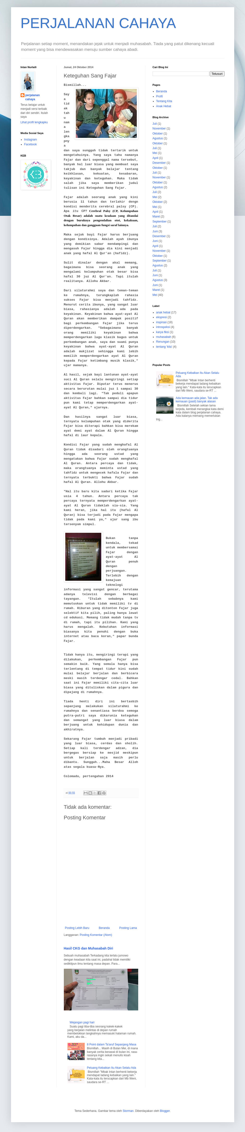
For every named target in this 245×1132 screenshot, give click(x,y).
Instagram (30, 139)
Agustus (158, 138)
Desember (159, 162)
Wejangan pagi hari (82, 1022)
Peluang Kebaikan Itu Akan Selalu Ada (111, 1067)
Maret (156, 216)
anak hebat (163, 312)
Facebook (30, 144)
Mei (155, 153)
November (159, 128)
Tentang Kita (164, 101)
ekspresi (161, 317)
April (155, 158)
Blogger (165, 1111)
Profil (159, 96)
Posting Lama (128, 928)
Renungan (162, 341)
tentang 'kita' (164, 346)
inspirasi (161, 322)
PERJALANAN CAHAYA (98, 23)
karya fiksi (162, 332)
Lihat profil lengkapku (34, 122)
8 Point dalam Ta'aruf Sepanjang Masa (111, 1044)
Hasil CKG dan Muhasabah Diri (88, 948)
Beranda (104, 928)
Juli (155, 123)
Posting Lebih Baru (77, 928)
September (160, 221)
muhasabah (163, 337)
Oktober (158, 133)
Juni (155, 231)
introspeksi (163, 327)
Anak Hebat (163, 106)
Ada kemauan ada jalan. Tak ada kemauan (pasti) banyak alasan (197, 399)
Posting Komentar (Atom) (96, 935)
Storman (128, 1111)
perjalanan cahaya (32, 97)
